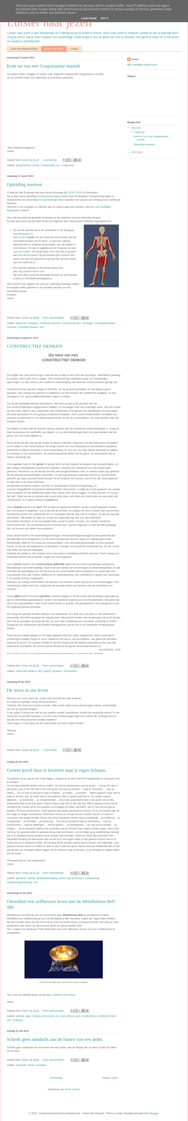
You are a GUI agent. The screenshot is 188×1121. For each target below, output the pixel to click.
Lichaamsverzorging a (49, 196)
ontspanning (48, 165)
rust (35, 882)
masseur (11, 327)
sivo (41, 327)
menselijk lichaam (28, 327)
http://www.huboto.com (31, 271)
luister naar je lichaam (71, 878)
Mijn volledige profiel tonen (142, 64)
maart (138, 132)
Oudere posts (110, 1077)
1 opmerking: (50, 159)
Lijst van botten (21, 251)
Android (47, 915)
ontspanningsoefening (19, 882)
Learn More (89, 18)
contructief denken (26, 671)
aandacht (21, 878)
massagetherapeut (104, 323)
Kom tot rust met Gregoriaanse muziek (43, 65)
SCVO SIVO (75, 192)
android (20, 1016)
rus (58, 165)
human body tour (71, 323)
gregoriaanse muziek (28, 165)
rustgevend (67, 165)
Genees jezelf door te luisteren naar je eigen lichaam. (56, 770)
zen (9, 1020)
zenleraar (17, 1020)
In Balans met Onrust (63, 994)
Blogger (154, 1113)
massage (87, 323)
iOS (54, 915)
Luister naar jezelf (54, 48)
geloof (47, 671)
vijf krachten (70, 671)
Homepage (56, 1077)
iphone (70, 1016)
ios (57, 1016)
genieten (57, 671)
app (28, 1016)
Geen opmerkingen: (53, 317)
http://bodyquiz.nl (23, 233)
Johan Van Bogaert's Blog (23, 48)
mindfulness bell (106, 1016)
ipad (62, 1016)
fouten (31, 1065)
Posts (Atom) (72, 1089)
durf (40, 671)
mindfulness (88, 1016)
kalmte (31, 878)
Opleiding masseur (24, 184)
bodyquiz (33, 323)
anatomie (21, 323)
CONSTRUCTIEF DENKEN (34, 346)
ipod (78, 1016)
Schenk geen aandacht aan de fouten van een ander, (55, 1039)
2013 (134, 127)
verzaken (41, 1065)
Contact (74, 48)
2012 (134, 152)
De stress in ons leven (27, 690)
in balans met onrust (42, 1016)
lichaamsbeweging (47, 878)
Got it (104, 18)
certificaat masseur (50, 323)
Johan (25, 159)
